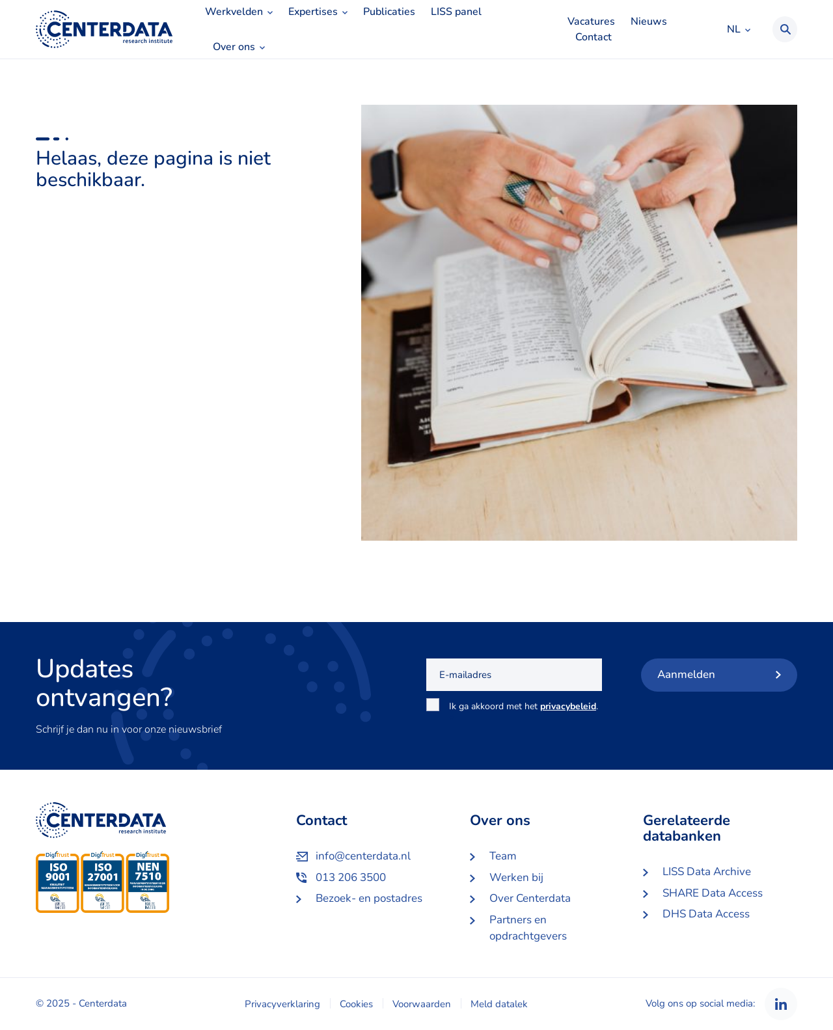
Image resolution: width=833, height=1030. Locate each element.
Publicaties (389, 12)
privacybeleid (568, 706)
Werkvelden (234, 12)
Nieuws (649, 21)
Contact (593, 37)
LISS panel (456, 12)
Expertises (313, 12)
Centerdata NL (104, 29)
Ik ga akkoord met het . (523, 713)
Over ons (234, 47)
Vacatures (591, 21)
